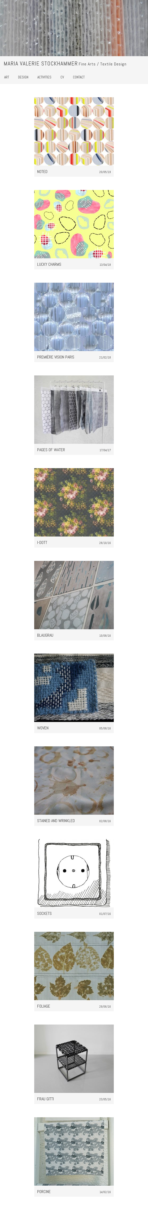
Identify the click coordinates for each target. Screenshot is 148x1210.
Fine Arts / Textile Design (103, 64)
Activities (44, 77)
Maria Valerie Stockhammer (41, 63)
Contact (79, 77)
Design (23, 77)
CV (62, 77)
